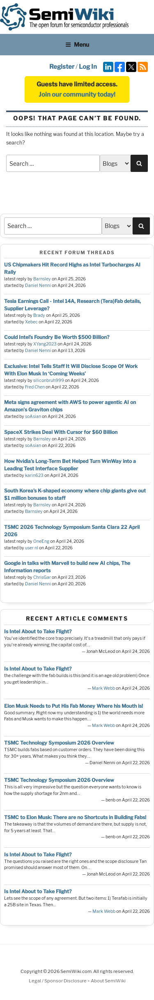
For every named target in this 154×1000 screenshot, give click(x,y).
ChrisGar (42, 577)
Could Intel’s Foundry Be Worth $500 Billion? (56, 337)
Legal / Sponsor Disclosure (58, 981)
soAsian (33, 416)
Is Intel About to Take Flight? (37, 631)
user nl (31, 548)
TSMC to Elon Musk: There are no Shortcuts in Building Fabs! (75, 817)
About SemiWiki (108, 981)
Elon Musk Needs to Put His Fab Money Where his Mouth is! (73, 706)
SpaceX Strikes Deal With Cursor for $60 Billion (60, 432)
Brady (39, 315)
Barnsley (42, 279)
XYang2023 (45, 344)
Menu (77, 44)
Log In (88, 66)
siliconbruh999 (48, 380)
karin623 (34, 475)
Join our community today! (77, 94)
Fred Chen (35, 387)
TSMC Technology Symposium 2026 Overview (59, 743)
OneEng (41, 541)
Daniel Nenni (38, 285)
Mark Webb (103, 688)
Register (61, 66)
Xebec (31, 322)
